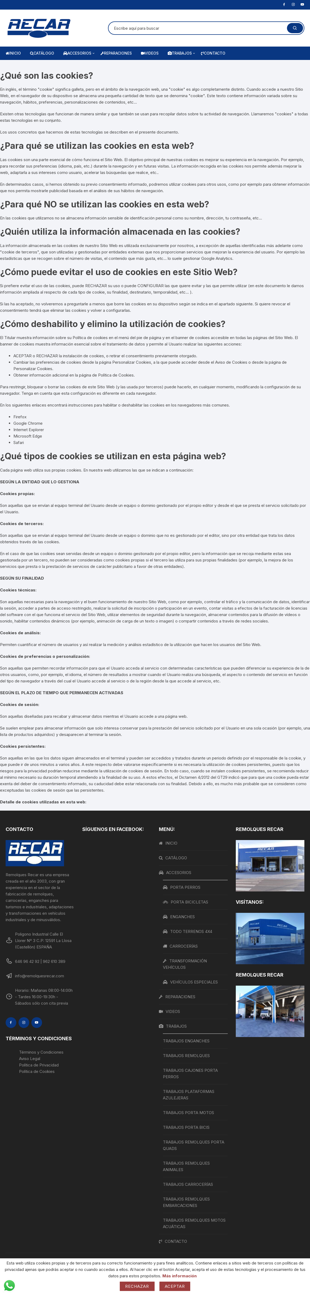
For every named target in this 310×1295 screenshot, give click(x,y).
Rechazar (137, 1286)
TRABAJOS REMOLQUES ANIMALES (186, 1166)
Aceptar (175, 1286)
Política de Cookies (116, 375)
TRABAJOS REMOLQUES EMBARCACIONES (186, 1202)
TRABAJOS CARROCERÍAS (188, 1184)
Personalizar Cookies (32, 368)
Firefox (20, 416)
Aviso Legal (29, 1058)
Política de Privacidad (39, 1065)
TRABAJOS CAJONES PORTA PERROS (190, 1073)
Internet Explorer (28, 429)
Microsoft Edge (27, 436)
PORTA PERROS (181, 887)
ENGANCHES (179, 916)
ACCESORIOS (79, 53)
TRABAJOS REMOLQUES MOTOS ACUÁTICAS (194, 1223)
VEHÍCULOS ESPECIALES (190, 982)
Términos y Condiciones (41, 1052)
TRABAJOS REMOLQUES (186, 1055)
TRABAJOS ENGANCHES (186, 1040)
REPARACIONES (116, 53)
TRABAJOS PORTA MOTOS (188, 1112)
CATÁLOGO (42, 53)
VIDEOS (150, 53)
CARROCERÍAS (180, 946)
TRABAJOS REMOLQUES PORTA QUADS (193, 1145)
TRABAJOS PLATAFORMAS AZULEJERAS (188, 1094)
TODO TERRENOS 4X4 (187, 931)
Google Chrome (28, 423)
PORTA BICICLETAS (185, 902)
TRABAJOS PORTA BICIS (186, 1127)
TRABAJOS (182, 53)
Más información (179, 1275)
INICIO (13, 53)
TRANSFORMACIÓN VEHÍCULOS (185, 964)
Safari (18, 442)
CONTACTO (213, 53)
